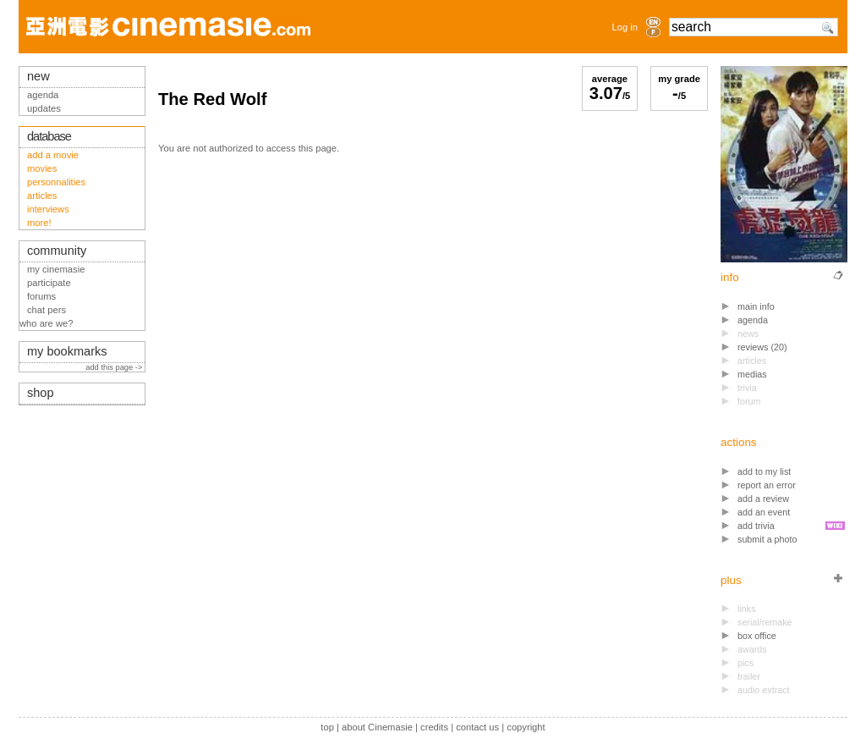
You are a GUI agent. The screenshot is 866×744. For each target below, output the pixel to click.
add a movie (53, 155)
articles (42, 195)
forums (41, 296)
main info (756, 306)
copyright (526, 727)
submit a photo (767, 539)
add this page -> (115, 367)
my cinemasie (56, 269)
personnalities (56, 182)
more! (39, 223)
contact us (477, 727)
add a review (763, 498)
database (49, 136)
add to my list (764, 471)
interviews (48, 209)
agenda (752, 320)
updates (44, 108)
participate (49, 283)
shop (40, 393)
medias (752, 374)
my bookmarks (67, 351)
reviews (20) (762, 347)
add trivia (756, 526)
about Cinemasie (377, 727)
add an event (763, 512)
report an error (766, 485)
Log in (625, 27)
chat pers (46, 310)
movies (42, 168)
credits (434, 727)
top (327, 727)
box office (756, 636)
